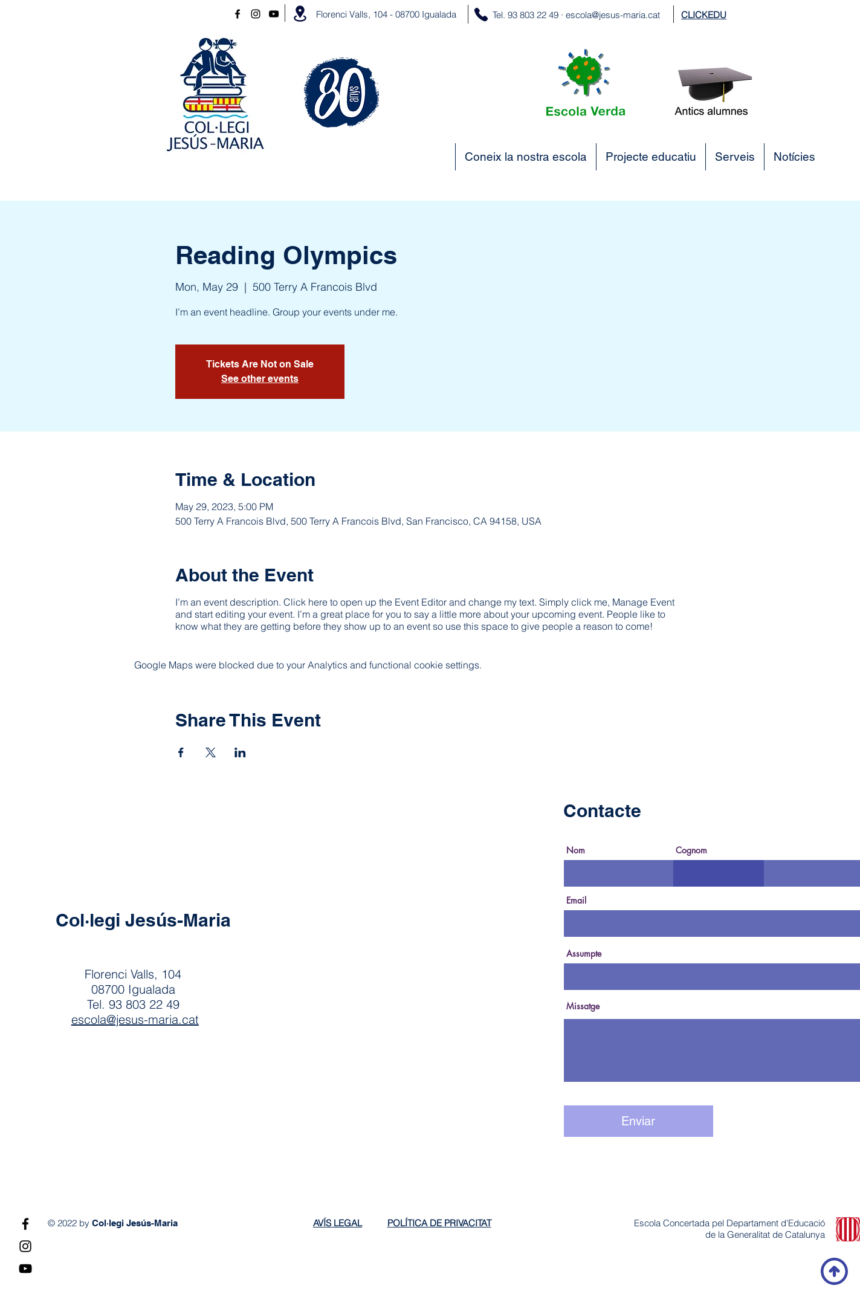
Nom (575, 850)
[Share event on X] (210, 752)
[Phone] (481, 14)
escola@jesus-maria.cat (613, 15)
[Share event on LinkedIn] (240, 752)
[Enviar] (638, 1121)
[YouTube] (274, 14)
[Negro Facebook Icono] (237, 14)
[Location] (300, 13)
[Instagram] (256, 14)
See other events (260, 378)
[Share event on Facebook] (181, 752)
